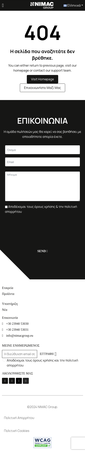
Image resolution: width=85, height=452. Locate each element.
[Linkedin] (19, 381)
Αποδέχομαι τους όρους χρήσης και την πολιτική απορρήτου (42, 362)
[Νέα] (42, 309)
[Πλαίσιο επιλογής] (6, 207)
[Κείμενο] (42, 149)
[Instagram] (26, 381)
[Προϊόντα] (42, 293)
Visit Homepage (42, 79)
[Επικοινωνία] (42, 317)
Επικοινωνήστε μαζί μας (42, 88)
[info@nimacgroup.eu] (42, 335)
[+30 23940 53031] (42, 329)
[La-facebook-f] (5, 381)
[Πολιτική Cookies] (42, 430)
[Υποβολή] (41, 251)
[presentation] (35, 228)
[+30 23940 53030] (42, 323)
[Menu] (3, 5)
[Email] (42, 161)
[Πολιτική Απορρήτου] (42, 417)
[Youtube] (12, 381)
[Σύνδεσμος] (42, 5)
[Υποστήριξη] (42, 303)
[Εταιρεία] (42, 287)
